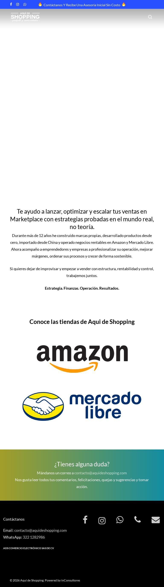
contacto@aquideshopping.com (100, 472)
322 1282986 (34, 537)
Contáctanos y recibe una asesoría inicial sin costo (81, 5)
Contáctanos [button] (18, 135)
